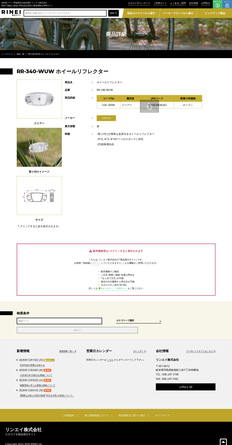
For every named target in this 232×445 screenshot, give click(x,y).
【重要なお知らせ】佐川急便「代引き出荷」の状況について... (47, 387)
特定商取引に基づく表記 (131, 409)
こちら (110, 350)
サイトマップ (160, 409)
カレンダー (139, 342)
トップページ (7, 54)
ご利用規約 (70, 409)
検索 (113, 13)
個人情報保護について (97, 409)
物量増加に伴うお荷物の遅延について (39, 375)
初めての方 (217, 4)
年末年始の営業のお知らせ (33, 355)
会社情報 (193, 2)
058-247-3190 (170, 365)
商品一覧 (20, 54)
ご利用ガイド (160, 2)
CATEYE (106, 118)
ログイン (227, 4)
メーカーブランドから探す (178, 13)
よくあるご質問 (178, 2)
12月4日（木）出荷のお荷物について (37, 365)
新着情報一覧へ (67, 342)
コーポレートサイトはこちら (199, 342)
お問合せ (205, 2)
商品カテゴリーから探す (141, 13)
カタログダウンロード (139, 2)
